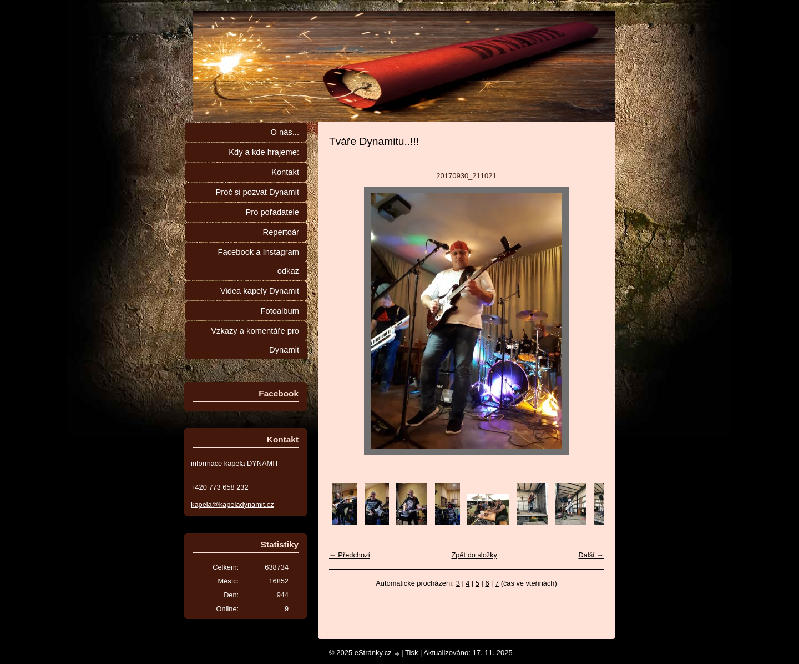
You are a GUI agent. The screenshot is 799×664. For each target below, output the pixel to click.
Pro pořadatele (272, 212)
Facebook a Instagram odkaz (258, 261)
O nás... (284, 132)
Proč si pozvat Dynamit (257, 192)
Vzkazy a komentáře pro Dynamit (255, 340)
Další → (591, 555)
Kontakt (285, 172)
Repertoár (281, 232)
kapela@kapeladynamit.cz (232, 504)
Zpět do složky (474, 555)
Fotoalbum (279, 310)
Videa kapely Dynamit (259, 290)
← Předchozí (349, 555)
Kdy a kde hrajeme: (264, 152)
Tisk (411, 652)
